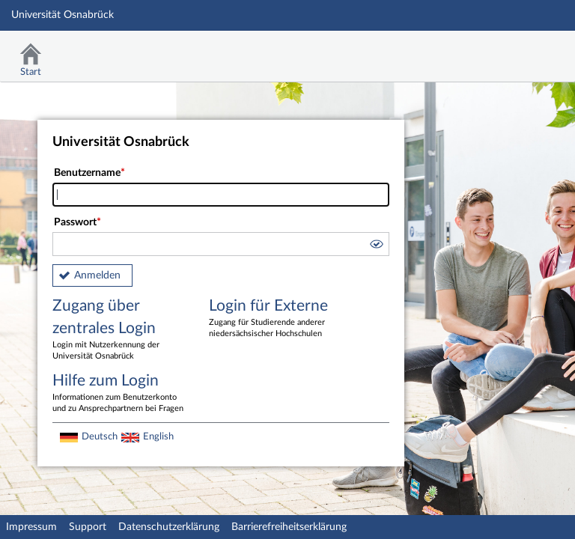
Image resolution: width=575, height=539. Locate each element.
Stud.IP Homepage (517, 50)
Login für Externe (276, 319)
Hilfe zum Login (119, 394)
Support (87, 527)
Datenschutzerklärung (168, 527)
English (158, 436)
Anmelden (97, 275)
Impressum (31, 527)
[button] (376, 246)
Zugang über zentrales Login (119, 330)
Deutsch (100, 436)
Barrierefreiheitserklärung (289, 527)
